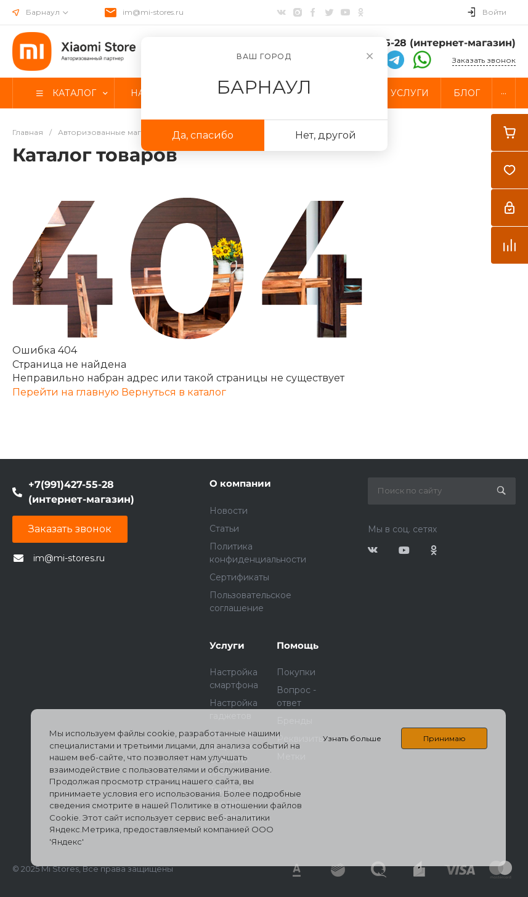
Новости (228, 510)
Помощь (298, 645)
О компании (240, 483)
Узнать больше (352, 738)
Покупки (296, 672)
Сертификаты (239, 577)
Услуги (227, 645)
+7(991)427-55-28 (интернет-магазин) (418, 43)
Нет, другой (325, 135)
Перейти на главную (66, 392)
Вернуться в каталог (173, 392)
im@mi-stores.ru (153, 12)
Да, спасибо (203, 135)
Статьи (224, 528)
